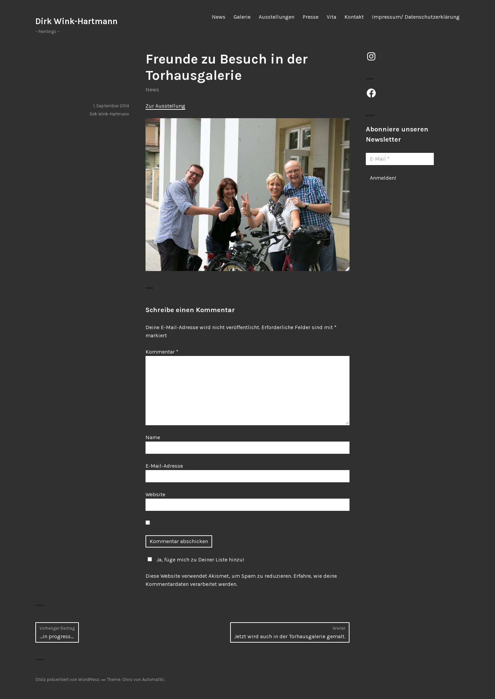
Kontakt (354, 17)
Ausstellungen (276, 17)
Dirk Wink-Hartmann (76, 21)
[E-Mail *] (400, 159)
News (218, 17)
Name (153, 437)
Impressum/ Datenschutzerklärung (416, 17)
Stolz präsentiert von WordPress (67, 679)
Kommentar (162, 351)
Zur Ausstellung (165, 106)
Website (155, 494)
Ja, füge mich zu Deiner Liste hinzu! (195, 559)
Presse (311, 17)
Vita (331, 17)
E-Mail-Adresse (164, 466)
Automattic (153, 679)
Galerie (242, 17)
